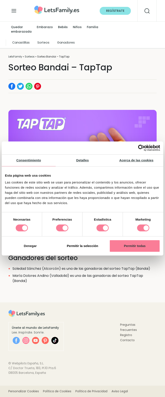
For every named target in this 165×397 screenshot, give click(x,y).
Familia (92, 27)
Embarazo (45, 27)
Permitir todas (135, 246)
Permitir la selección (82, 246)
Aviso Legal (120, 391)
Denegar (30, 246)
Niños (77, 27)
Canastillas (21, 42)
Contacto (127, 340)
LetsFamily (15, 56)
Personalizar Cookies (23, 391)
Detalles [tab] (82, 160)
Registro (126, 335)
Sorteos (43, 42)
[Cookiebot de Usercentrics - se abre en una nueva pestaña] (141, 148)
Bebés (63, 27)
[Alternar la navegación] (13, 9)
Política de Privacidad (91, 391)
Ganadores (66, 42)
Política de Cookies (57, 391)
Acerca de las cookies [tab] (136, 160)
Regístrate (115, 11)
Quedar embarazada (21, 29)
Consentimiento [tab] (28, 160)
